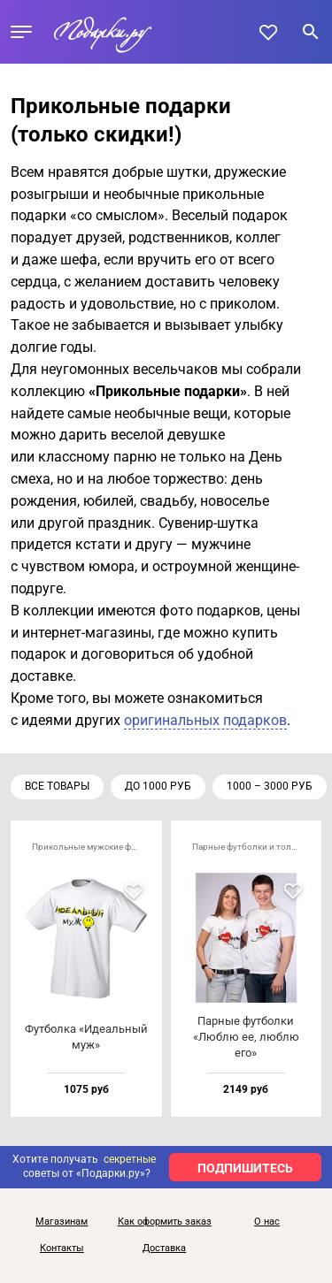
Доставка (164, 1248)
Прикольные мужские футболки (91, 847)
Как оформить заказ (165, 1222)
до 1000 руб (158, 786)
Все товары (57, 786)
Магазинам (61, 1222)
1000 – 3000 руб (270, 786)
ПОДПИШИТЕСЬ (245, 1168)
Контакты (62, 1248)
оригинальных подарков (205, 720)
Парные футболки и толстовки (252, 847)
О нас (267, 1222)
